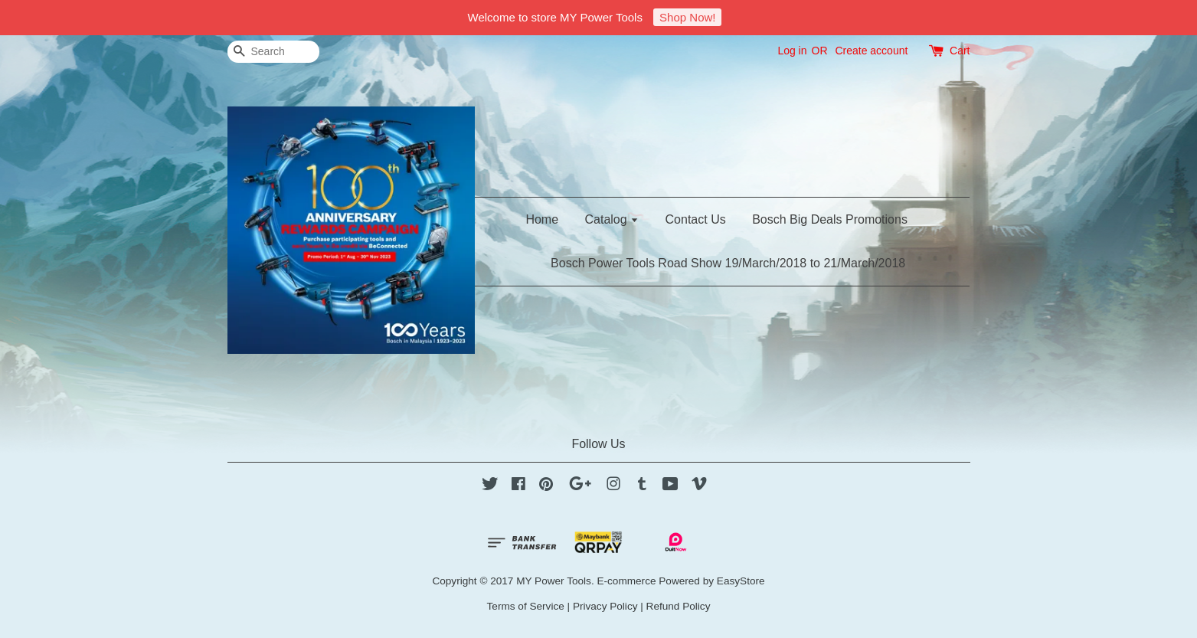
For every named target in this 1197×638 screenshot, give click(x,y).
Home (541, 219)
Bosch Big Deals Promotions (830, 219)
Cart (960, 50)
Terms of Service (525, 606)
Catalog (612, 219)
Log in (791, 50)
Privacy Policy (605, 606)
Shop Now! (687, 17)
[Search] (273, 52)
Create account (871, 50)
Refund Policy (678, 606)
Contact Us (696, 219)
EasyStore (741, 581)
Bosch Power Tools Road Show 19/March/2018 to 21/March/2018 (728, 263)
